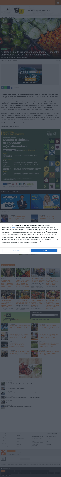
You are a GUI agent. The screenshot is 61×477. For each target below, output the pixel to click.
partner (13, 227)
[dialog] (30, 238)
